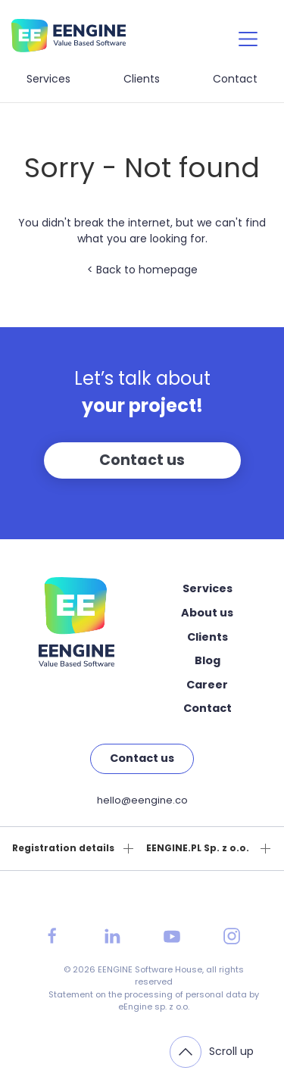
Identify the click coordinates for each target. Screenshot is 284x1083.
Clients (141, 78)
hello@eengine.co (142, 800)
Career (207, 684)
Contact (235, 78)
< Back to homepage (142, 269)
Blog (207, 660)
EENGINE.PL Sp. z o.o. (197, 848)
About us (207, 612)
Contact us (142, 460)
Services (48, 78)
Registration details (63, 848)
